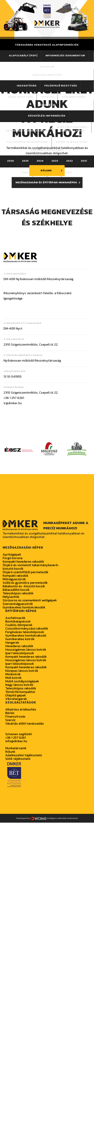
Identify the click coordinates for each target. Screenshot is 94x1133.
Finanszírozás (15, 716)
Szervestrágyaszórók (18, 603)
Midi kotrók (13, 677)
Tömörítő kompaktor (20, 691)
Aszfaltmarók (15, 617)
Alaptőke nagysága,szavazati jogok (72, 129)
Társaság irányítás (47, 75)
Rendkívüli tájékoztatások (27, 131)
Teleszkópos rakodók (18, 593)
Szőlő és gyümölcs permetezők (25, 582)
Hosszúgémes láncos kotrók (25, 649)
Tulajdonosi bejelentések (27, 142)
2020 (25, 172)
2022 (69, 161)
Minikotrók (13, 674)
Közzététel (47, 105)
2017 (69, 172)
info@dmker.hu (16, 741)
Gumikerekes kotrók (20, 639)
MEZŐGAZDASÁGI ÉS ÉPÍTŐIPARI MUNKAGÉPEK (46, 182)
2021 (84, 161)
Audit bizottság (20, 97)
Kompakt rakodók (15, 575)
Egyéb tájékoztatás (71, 142)
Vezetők (47, 97)
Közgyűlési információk (47, 116)
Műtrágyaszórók (14, 579)
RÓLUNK (46, 170)
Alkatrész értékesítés (20, 709)
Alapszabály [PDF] (23, 55)
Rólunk (10, 751)
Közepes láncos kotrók (21, 670)
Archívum (47, 67)
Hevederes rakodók (19, 646)
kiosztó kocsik (13, 568)
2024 (40, 161)
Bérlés (9, 713)
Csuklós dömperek (19, 624)
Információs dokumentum (65, 55)
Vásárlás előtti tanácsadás (24, 723)
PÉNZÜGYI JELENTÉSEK (47, 150)
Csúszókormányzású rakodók (26, 628)
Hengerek (12, 642)
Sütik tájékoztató (17, 758)
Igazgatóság (26, 85)
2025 (25, 161)
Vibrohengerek (16, 698)
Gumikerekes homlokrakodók (24, 607)
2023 (54, 161)
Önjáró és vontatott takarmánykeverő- (31, 565)
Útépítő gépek (15, 695)
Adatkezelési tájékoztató (23, 755)
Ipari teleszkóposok (19, 653)
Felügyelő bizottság (60, 85)
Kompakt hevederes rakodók (23, 561)
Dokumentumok (74, 97)
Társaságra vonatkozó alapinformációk (47, 45)
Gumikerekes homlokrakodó (25, 635)
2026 (10, 161)
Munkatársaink (16, 748)
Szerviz (10, 720)
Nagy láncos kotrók (19, 684)
